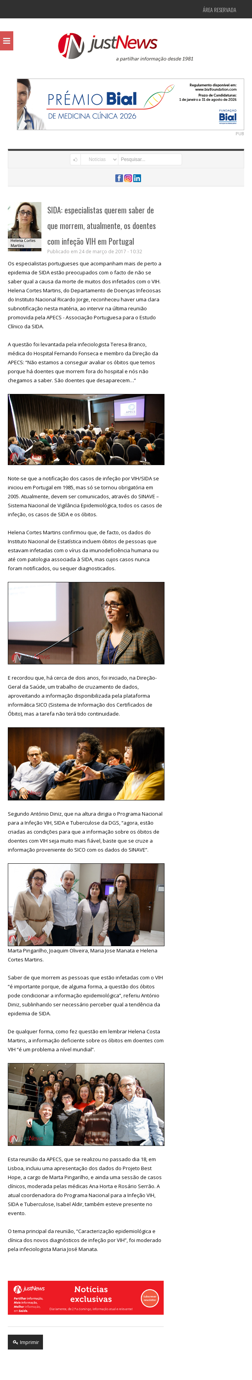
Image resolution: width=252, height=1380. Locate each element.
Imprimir (25, 1342)
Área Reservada (219, 9)
